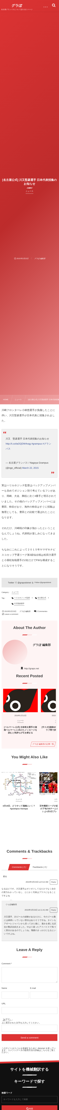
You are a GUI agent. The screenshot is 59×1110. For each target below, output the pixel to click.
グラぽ (16, 5)
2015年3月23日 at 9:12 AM (37, 882)
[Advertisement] (29, 224)
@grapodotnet (24, 582)
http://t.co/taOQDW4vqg (18, 443)
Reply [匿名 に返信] (53, 882)
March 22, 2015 (30, 468)
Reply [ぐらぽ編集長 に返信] (53, 910)
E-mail (33, 988)
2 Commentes (42, 611)
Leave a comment (11, 614)
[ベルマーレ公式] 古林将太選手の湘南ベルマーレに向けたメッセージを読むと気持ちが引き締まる (20, 730)
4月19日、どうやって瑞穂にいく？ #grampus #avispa (19, 807)
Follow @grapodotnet (43, 583)
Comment (6, 963)
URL (4, 1003)
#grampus (36, 443)
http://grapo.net (31, 668)
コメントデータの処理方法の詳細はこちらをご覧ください (29, 1051)
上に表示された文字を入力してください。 (21, 1023)
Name (4, 988)
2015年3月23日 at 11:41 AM (36, 910)
